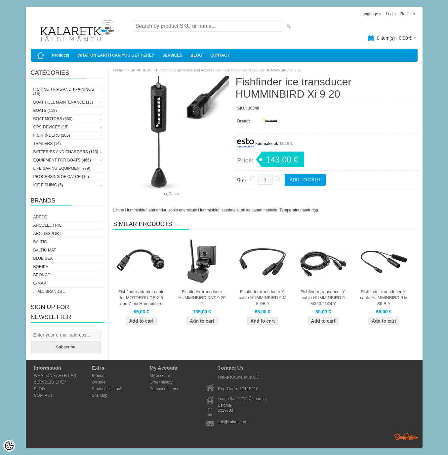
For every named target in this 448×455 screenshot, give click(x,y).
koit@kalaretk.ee (233, 422)
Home (118, 70)
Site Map (99, 395)
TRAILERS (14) (47, 143)
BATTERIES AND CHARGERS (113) (66, 152)
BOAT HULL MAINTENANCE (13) (63, 102)
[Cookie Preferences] (9, 446)
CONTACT (219, 55)
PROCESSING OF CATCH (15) (61, 176)
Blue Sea (43, 258)
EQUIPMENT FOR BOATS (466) (62, 160)
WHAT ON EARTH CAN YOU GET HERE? (116, 55)
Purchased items (164, 389)
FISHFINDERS (139, 70)
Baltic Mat (44, 250)
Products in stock (107, 389)
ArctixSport (47, 233)
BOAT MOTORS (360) (53, 118)
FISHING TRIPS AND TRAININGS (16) (63, 91)
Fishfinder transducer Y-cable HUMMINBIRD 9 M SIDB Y (262, 297)
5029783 (225, 410)
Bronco (42, 275)
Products (60, 55)
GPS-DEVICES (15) (51, 127)
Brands (98, 375)
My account (160, 375)
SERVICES (172, 55)
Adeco (40, 217)
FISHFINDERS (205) (51, 135)
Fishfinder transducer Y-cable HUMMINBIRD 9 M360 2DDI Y (323, 297)
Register (407, 14)
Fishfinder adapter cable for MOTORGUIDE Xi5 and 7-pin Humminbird (141, 297)
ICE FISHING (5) (48, 185)
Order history (161, 382)
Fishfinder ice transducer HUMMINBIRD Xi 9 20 (263, 70)
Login (390, 14)
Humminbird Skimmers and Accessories (188, 70)
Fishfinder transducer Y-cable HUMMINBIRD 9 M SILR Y (384, 297)
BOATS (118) (45, 110)
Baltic (40, 242)
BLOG (196, 55)
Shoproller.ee (406, 436)
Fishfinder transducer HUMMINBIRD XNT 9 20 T (201, 297)
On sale (98, 382)
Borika (40, 266)
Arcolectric (47, 225)
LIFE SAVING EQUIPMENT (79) (61, 168)
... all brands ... (49, 291)
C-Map (39, 283)
